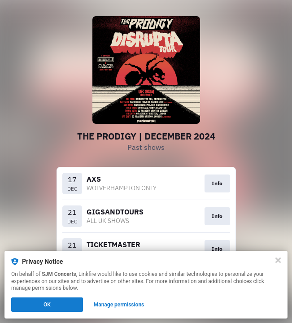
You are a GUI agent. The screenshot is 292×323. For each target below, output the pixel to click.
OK (47, 304)
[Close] (278, 260)
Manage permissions (119, 304)
